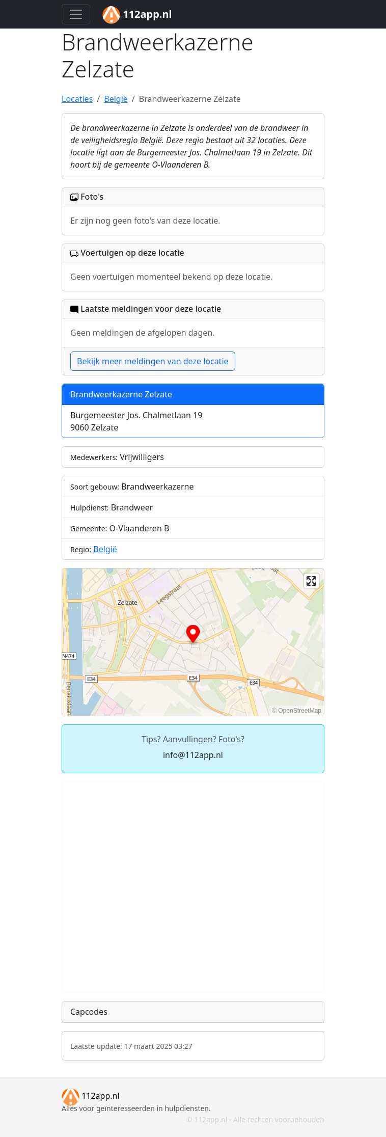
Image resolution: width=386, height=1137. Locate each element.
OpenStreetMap (299, 710)
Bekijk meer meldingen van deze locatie (153, 361)
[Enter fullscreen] (311, 581)
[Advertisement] (193, 887)
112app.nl (91, 1095)
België (105, 549)
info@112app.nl (193, 755)
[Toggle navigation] (76, 14)
